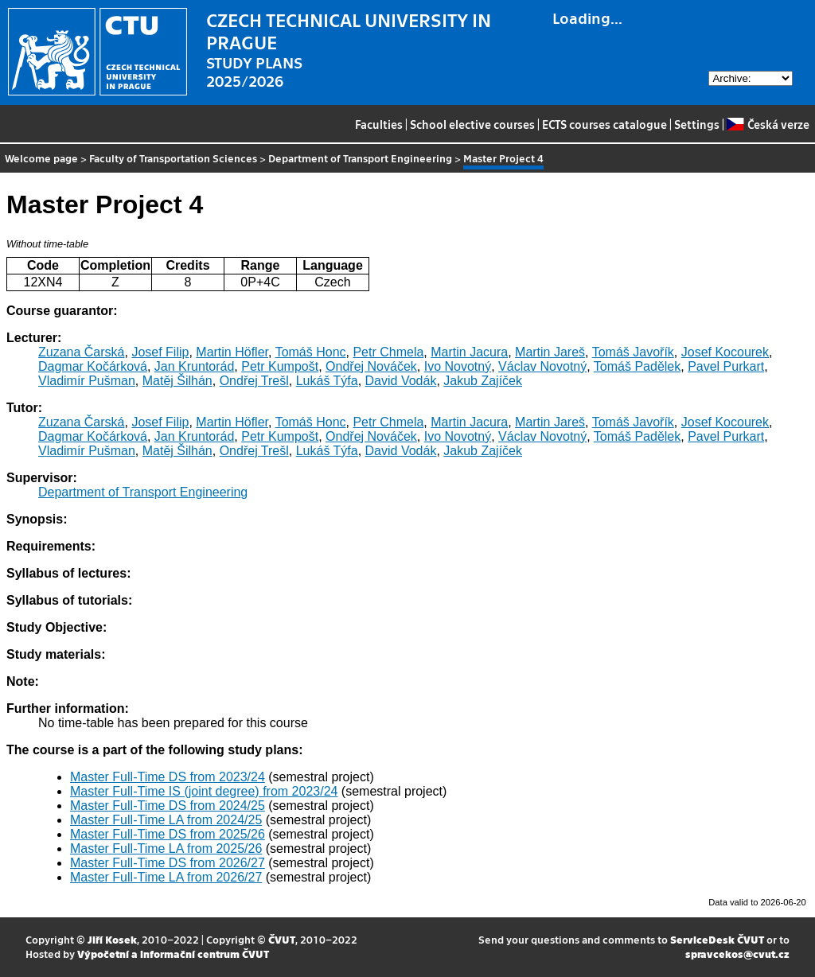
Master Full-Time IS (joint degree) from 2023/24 (203, 791)
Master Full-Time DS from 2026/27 (167, 863)
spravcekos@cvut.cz (737, 953)
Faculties (379, 124)
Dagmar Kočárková (92, 366)
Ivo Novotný (457, 366)
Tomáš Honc (310, 352)
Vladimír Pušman (86, 380)
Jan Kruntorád (194, 366)
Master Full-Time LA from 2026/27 (166, 877)
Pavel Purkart (726, 366)
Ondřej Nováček (371, 366)
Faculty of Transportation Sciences (173, 158)
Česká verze (768, 124)
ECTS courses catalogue (604, 124)
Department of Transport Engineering (360, 158)
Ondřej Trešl (254, 380)
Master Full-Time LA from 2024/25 (166, 820)
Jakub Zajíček (482, 380)
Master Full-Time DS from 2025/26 (167, 834)
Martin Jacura (469, 352)
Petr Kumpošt (279, 366)
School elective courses (472, 124)
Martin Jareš (550, 352)
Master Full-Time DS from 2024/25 (167, 805)
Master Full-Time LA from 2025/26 (166, 848)
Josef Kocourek (725, 352)
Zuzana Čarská (81, 352)
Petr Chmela (388, 352)
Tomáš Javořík (633, 352)
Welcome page (41, 158)
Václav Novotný (542, 366)
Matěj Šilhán (177, 380)
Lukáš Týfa (327, 380)
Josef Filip (160, 352)
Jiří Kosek (112, 939)
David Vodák (401, 380)
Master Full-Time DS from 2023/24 (167, 777)
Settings (696, 124)
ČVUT (281, 939)
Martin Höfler (232, 352)
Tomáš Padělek (637, 366)
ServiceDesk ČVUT (717, 939)
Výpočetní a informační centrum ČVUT (173, 953)
